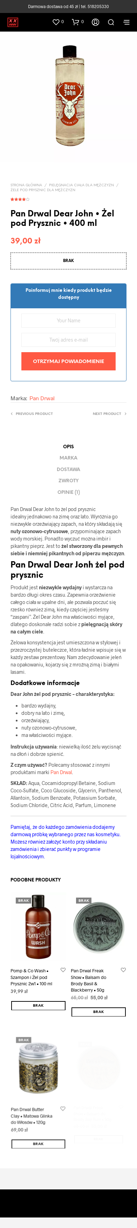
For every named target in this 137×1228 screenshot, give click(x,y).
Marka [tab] (68, 458)
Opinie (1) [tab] (68, 492)
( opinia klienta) (68, 198)
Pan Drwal (42, 398)
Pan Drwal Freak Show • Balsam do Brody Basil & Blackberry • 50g (89, 978)
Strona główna (26, 185)
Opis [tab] (68, 447)
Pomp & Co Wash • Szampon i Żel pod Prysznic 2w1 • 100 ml (31, 977)
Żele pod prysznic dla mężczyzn (43, 190)
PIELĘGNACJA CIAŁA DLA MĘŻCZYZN (81, 185)
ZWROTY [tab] (68, 481)
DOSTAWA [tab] (68, 470)
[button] (58, 21)
